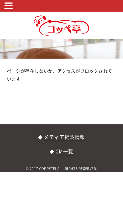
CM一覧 (64, 151)
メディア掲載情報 (64, 137)
